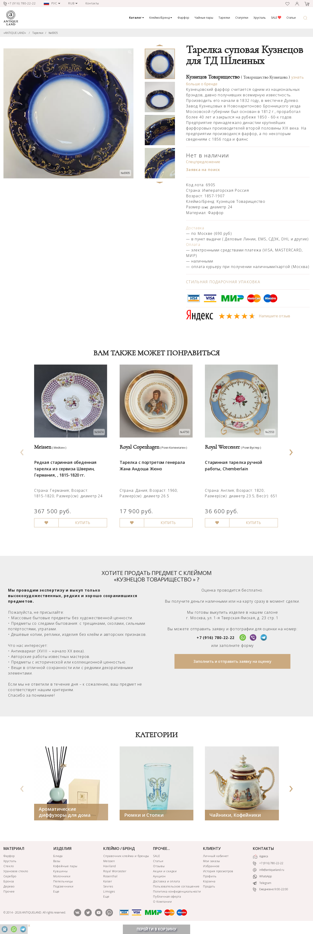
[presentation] (22, 453)
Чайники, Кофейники (235, 821)
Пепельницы (63, 887)
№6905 (53, 33)
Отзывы (159, 872)
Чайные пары (204, 18)
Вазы (56, 867)
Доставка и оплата (166, 887)
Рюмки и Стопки (144, 821)
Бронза (8, 887)
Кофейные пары (65, 872)
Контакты (92, 3)
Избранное (211, 872)
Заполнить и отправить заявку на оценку (232, 667)
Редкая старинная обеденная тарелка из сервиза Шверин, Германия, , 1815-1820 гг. (65, 470)
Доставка (195, 227)
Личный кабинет (216, 862)
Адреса (260, 862)
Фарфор (183, 18)
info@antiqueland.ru (268, 876)
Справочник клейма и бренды (126, 862)
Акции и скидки (165, 877)
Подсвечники (63, 892)
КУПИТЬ (83, 524)
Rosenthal (110, 882)
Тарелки (224, 18)
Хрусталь (260, 18)
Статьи (291, 18)
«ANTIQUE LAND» (14, 33)
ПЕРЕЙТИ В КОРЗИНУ (156, 929)
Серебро (9, 882)
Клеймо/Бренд (160, 18)
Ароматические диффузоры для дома (65, 818)
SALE (276, 18)
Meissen (109, 867)
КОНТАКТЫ (263, 854)
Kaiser (107, 887)
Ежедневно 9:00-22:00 (270, 895)
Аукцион (159, 882)
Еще (56, 897)
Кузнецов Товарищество (238, 77)
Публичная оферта (167, 903)
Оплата (193, 244)
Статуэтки (241, 18)
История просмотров (218, 877)
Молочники (62, 882)
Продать (209, 892)
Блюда (58, 862)
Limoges (109, 897)
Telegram (262, 889)
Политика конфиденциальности (177, 897)
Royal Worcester (115, 877)
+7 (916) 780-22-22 (215, 643)
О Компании (162, 908)
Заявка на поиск (203, 169)
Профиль (210, 882)
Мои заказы (211, 867)
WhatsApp (262, 882)
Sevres (108, 892)
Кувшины (60, 877)
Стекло (8, 872)
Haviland (109, 872)
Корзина (209, 887)
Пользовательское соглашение (176, 892)
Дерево (9, 892)
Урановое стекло (15, 877)
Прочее (9, 897)
